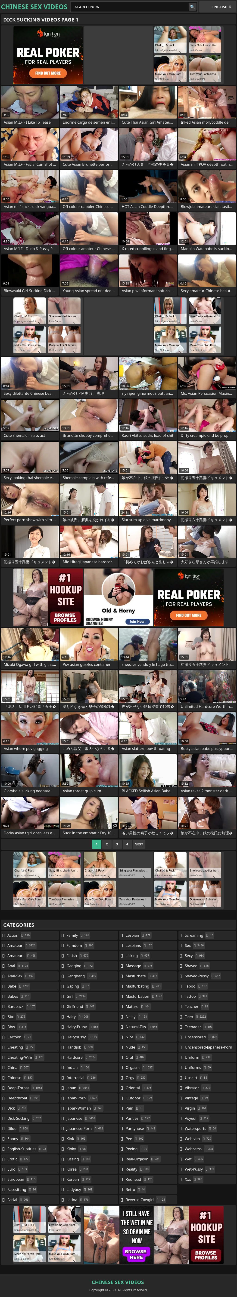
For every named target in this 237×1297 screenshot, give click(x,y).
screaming (199, 935)
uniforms (198, 1067)
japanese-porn (85, 1128)
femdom (81, 945)
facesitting (22, 1189)
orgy (136, 1077)
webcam (198, 1138)
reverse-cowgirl (146, 1199)
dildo (18, 1128)
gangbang (82, 976)
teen (196, 1016)
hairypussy (82, 1037)
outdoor (139, 1098)
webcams (199, 1148)
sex (195, 945)
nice (136, 1037)
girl (77, 996)
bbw (17, 1026)
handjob (80, 1047)
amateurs (22, 955)
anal (18, 965)
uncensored (201, 1037)
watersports (201, 1128)
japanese (81, 1118)
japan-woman (85, 1108)
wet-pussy (200, 1169)
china (18, 1067)
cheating (21, 1047)
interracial (82, 1077)
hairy (78, 1016)
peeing (137, 1148)
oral (136, 1057)
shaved (197, 965)
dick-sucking (24, 1118)
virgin (196, 1108)
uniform (198, 1057)
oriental (139, 1087)
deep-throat (25, 1087)
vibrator (198, 1087)
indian (78, 1067)
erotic (18, 1159)
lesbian (139, 935)
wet (194, 1159)
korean (79, 1179)
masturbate (142, 976)
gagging (80, 965)
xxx (194, 1179)
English (220, 6)
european (22, 1179)
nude (137, 1047)
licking (138, 955)
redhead (139, 1179)
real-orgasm (143, 1159)
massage (139, 965)
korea (78, 1169)
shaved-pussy (203, 976)
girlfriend (81, 1006)
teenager (199, 1026)
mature (138, 1006)
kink (77, 1138)
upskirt (196, 1077)
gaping (78, 986)
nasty (137, 1016)
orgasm (140, 1067)
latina (78, 1199)
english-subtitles (27, 1148)
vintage (197, 1098)
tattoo (196, 996)
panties (138, 1118)
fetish (78, 955)
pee (135, 1138)
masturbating (144, 986)
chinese (20, 1077)
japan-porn (82, 1098)
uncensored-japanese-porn (208, 1048)
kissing (79, 1159)
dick (17, 1108)
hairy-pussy (83, 1026)
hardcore (82, 1057)
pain (135, 1108)
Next (139, 844)
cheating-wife (25, 1057)
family (78, 935)
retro (136, 1189)
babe (18, 986)
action (19, 935)
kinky (77, 1148)
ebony (19, 1138)
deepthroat (23, 1098)
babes (19, 996)
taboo (196, 986)
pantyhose (141, 1128)
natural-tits (142, 1026)
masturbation (144, 996)
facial (18, 1199)
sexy (195, 955)
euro (17, 1169)
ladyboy (80, 1189)
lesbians (139, 945)
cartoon (19, 1037)
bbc (16, 1016)
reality (138, 1169)
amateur (22, 945)
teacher (197, 1006)
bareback (21, 1006)
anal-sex (21, 976)
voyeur (197, 1118)
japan (78, 1087)
